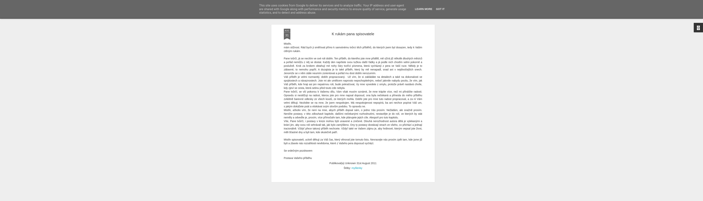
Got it (440, 9)
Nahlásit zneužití (421, 199)
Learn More (423, 9)
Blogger (409, 199)
